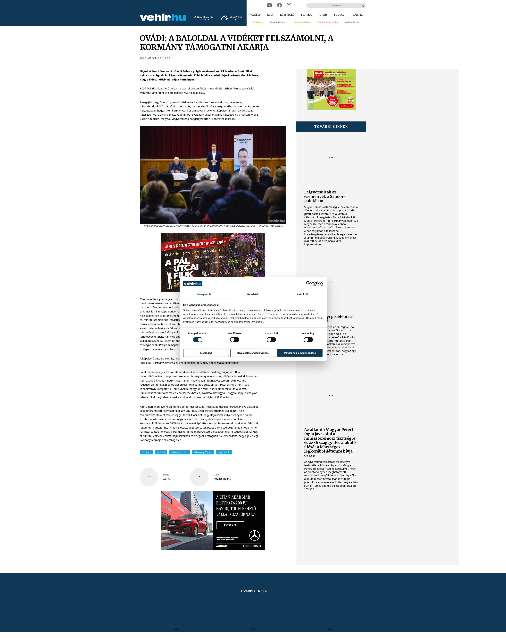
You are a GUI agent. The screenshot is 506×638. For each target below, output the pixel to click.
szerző (166, 475)
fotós (216, 475)
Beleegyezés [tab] (204, 294)
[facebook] (279, 5)
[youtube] (269, 5)
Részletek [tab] (253, 294)
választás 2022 (180, 452)
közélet (146, 452)
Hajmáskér (224, 452)
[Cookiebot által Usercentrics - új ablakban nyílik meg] (308, 283)
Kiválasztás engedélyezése (253, 352)
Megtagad (206, 352)
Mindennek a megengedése (300, 352)
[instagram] (289, 5)
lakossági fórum (202, 452)
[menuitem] (255, 15)
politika (161, 452)
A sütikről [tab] (302, 294)
